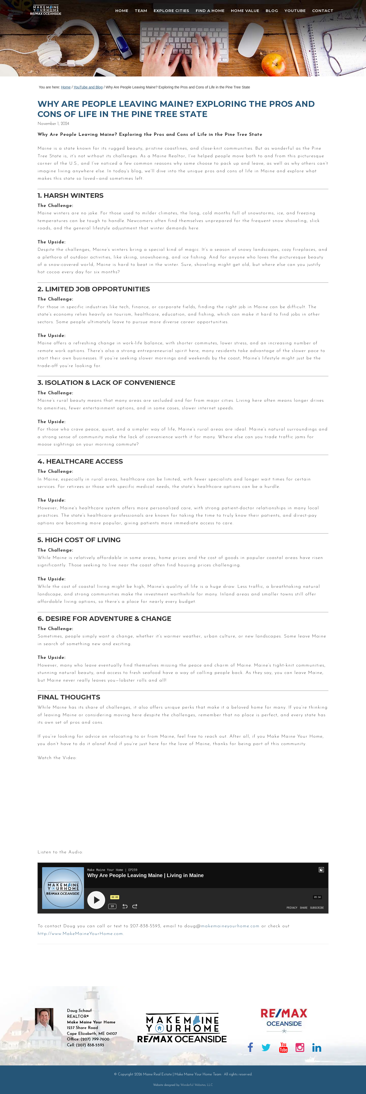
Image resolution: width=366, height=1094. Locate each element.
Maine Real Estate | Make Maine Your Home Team (48, 39)
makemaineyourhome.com (230, 926)
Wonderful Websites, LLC (196, 1085)
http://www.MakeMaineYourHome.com (80, 933)
